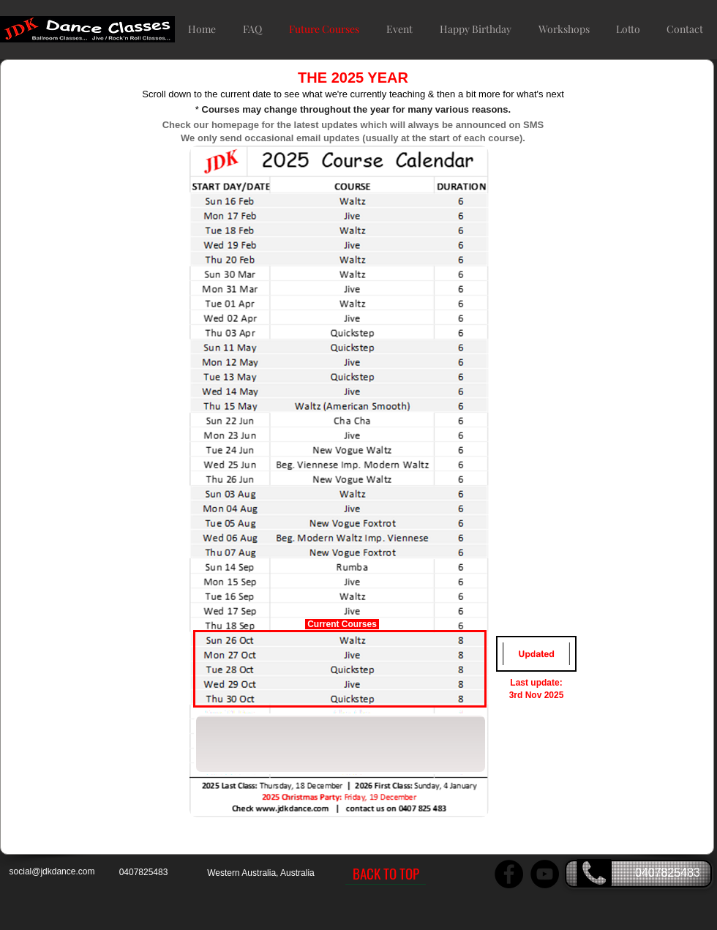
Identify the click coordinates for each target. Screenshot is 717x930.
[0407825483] (638, 874)
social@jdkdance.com (52, 871)
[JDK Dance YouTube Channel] (544, 874)
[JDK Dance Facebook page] (509, 874)
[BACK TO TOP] (385, 874)
